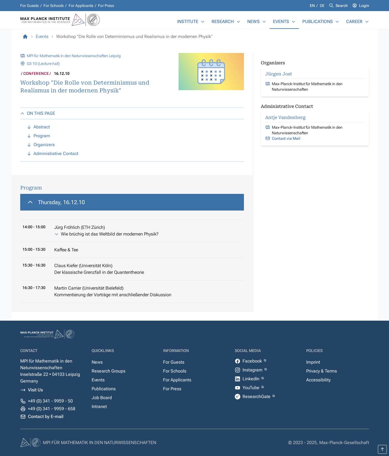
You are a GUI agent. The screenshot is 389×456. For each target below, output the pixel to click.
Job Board (102, 397)
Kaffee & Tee (66, 249)
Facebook (253, 361)
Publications (317, 21)
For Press (106, 5)
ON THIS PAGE (37, 113)
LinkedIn (252, 378)
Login (364, 5)
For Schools (53, 5)
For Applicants (81, 5)
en (313, 5)
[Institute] (202, 21)
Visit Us (35, 389)
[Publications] (337, 21)
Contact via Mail (286, 138)
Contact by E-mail (45, 416)
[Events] (293, 21)
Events (281, 21)
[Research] (238, 21)
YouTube (252, 387)
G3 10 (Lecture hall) (43, 63)
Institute (187, 21)
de (322, 5)
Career (354, 21)
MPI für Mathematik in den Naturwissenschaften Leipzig (74, 56)
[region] (132, 248)
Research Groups (108, 371)
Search (342, 5)
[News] (264, 21)
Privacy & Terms (321, 371)
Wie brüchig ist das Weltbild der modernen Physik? (109, 234)
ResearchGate (257, 396)
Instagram (253, 370)
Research (223, 21)
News (253, 21)
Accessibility (318, 379)
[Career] (367, 21)
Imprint (313, 362)
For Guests (29, 5)
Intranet (99, 406)
